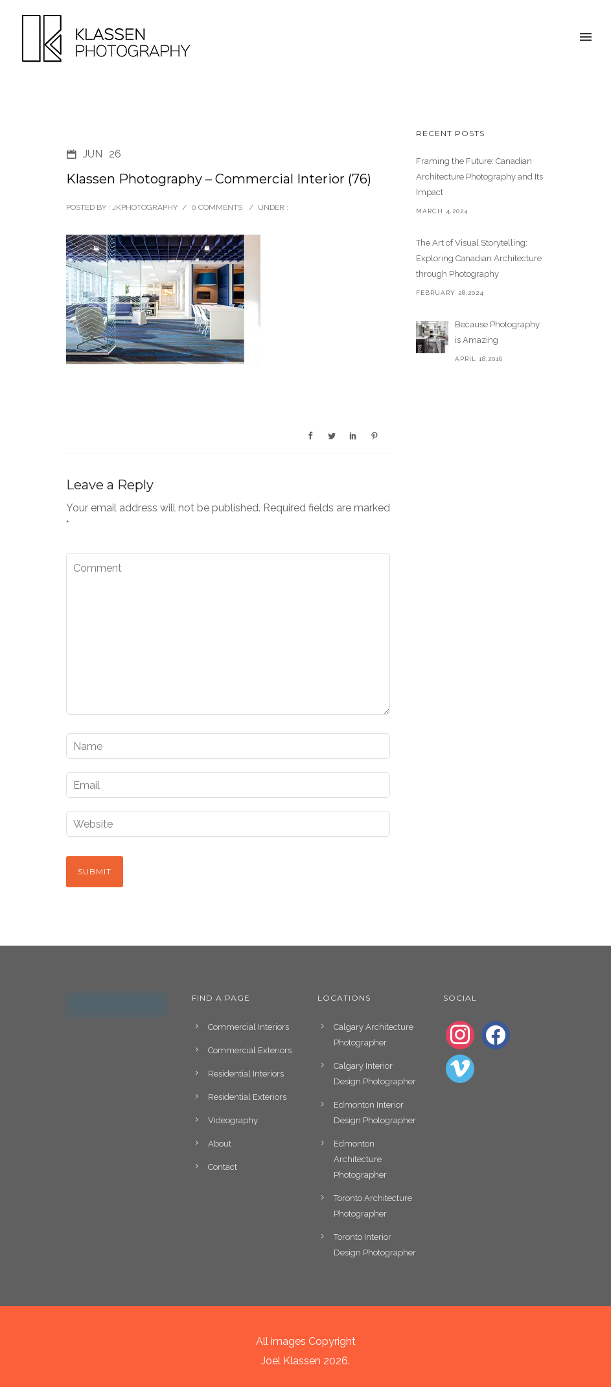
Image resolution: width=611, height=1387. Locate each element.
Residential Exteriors (247, 1097)
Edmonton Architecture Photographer (360, 1159)
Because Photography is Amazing (497, 332)
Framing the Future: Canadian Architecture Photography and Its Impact (479, 176)
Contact (222, 1167)
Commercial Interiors (248, 1027)
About (219, 1143)
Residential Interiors (246, 1073)
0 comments (216, 207)
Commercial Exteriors (250, 1050)
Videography (233, 1120)
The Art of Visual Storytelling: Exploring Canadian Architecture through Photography (479, 258)
